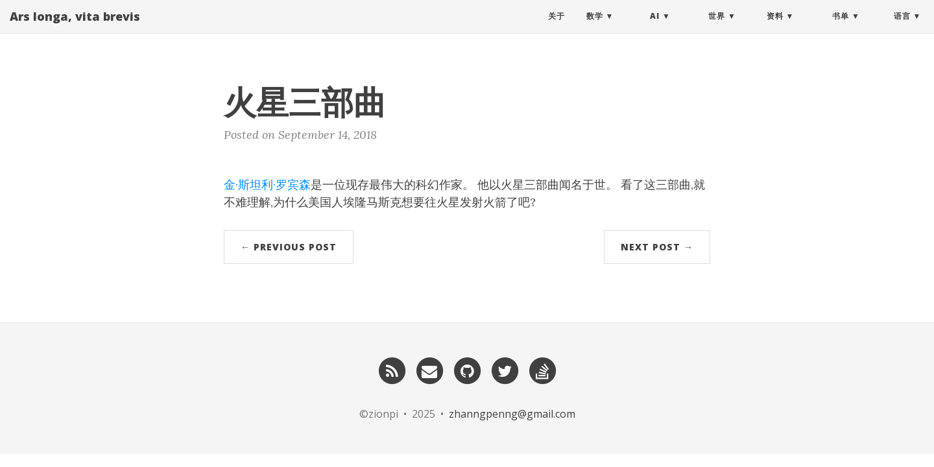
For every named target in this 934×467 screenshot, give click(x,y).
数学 (594, 28)
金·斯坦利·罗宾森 (267, 184)
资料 (775, 28)
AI (655, 28)
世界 (716, 28)
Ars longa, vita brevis (75, 29)
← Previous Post (289, 247)
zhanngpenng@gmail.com (512, 414)
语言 (902, 28)
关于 (556, 28)
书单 (840, 28)
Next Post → (657, 247)
